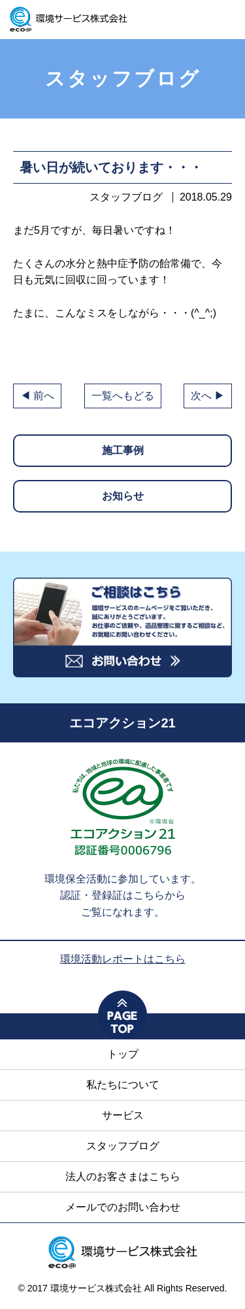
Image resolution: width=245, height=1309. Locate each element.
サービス (123, 1115)
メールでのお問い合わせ (122, 1207)
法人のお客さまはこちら (122, 1176)
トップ (123, 1054)
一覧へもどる (122, 395)
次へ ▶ (208, 395)
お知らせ (123, 495)
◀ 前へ (37, 395)
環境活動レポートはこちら (123, 958)
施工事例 (123, 450)
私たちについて (122, 1084)
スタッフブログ (122, 1145)
